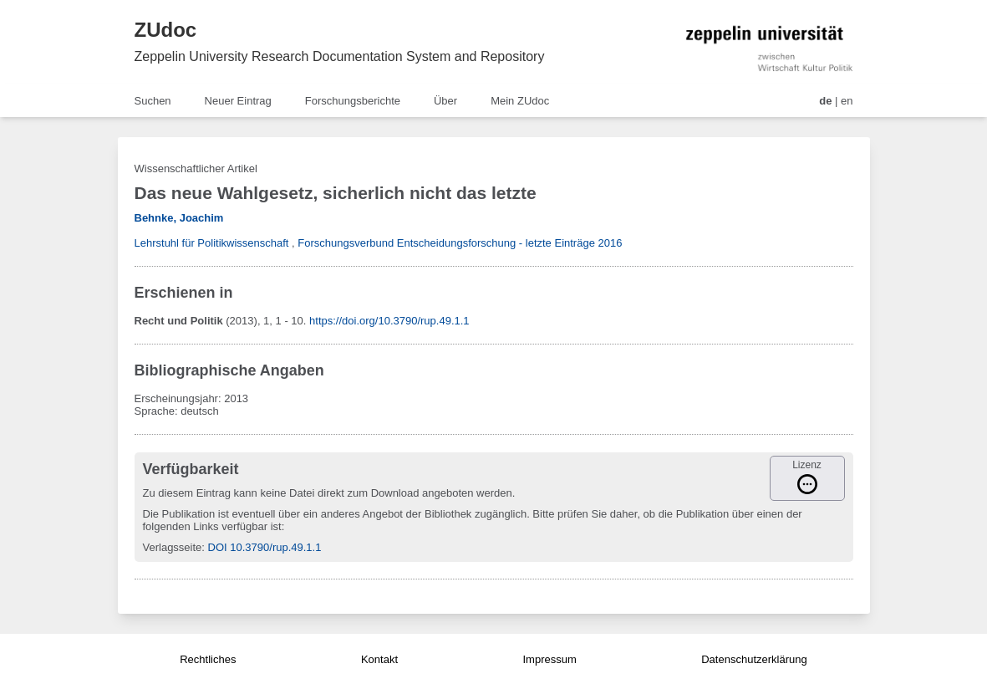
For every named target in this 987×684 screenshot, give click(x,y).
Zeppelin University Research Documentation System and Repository (340, 56)
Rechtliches (208, 659)
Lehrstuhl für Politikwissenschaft (212, 243)
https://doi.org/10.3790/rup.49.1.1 (389, 320)
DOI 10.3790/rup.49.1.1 (265, 547)
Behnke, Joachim (179, 218)
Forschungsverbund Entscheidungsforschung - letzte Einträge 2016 (460, 243)
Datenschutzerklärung (753, 659)
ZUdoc (166, 29)
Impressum (549, 659)
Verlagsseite (172, 547)
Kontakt (379, 659)
